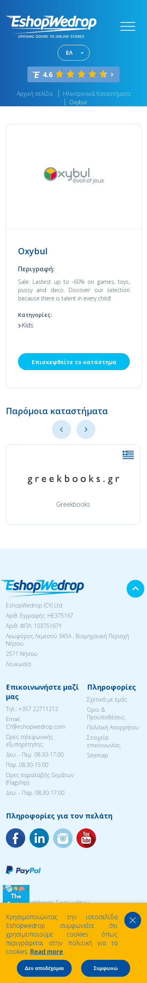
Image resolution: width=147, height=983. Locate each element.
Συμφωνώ (106, 968)
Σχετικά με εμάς (107, 699)
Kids (27, 325)
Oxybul (78, 102)
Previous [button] (61, 429)
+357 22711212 (38, 709)
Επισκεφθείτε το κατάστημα (74, 362)
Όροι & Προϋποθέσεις (106, 713)
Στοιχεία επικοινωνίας (103, 741)
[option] (73, 484)
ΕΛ (69, 52)
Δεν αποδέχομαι (44, 968)
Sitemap (97, 755)
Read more (46, 951)
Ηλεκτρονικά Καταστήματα (97, 93)
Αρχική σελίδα (35, 93)
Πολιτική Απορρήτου (113, 727)
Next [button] (85, 429)
